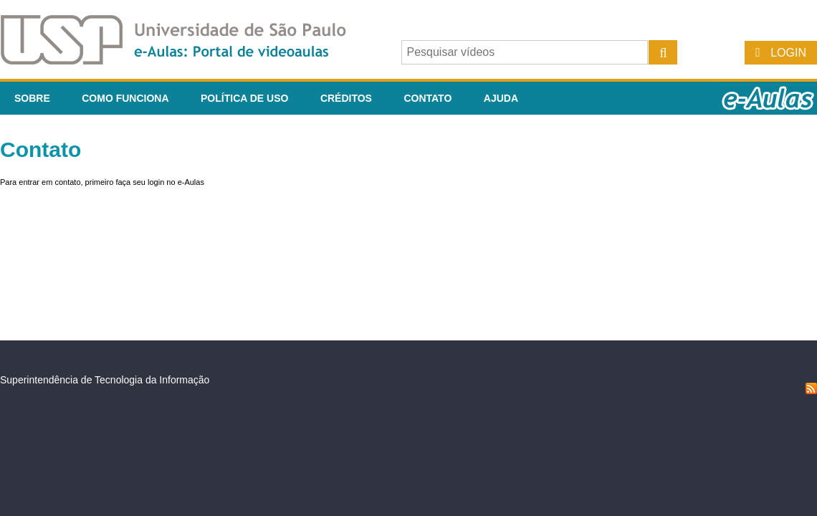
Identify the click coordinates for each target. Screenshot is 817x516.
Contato (427, 98)
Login (788, 53)
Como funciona (125, 98)
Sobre (32, 98)
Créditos (346, 98)
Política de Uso (244, 98)
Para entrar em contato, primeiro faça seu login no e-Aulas (102, 182)
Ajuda (501, 98)
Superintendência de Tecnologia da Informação (104, 380)
